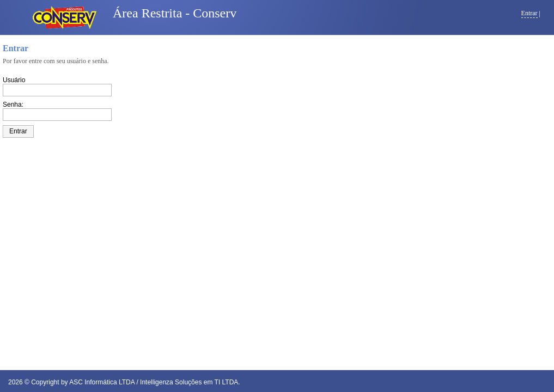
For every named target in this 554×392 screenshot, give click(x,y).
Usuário (14, 80)
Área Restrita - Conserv (174, 13)
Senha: (13, 104)
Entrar (529, 13)
